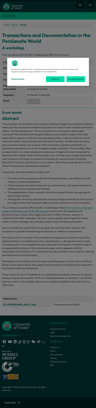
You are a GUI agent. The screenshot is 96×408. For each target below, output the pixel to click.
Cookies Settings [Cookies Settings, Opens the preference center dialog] (18, 79)
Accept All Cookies (75, 79)
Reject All (55, 79)
